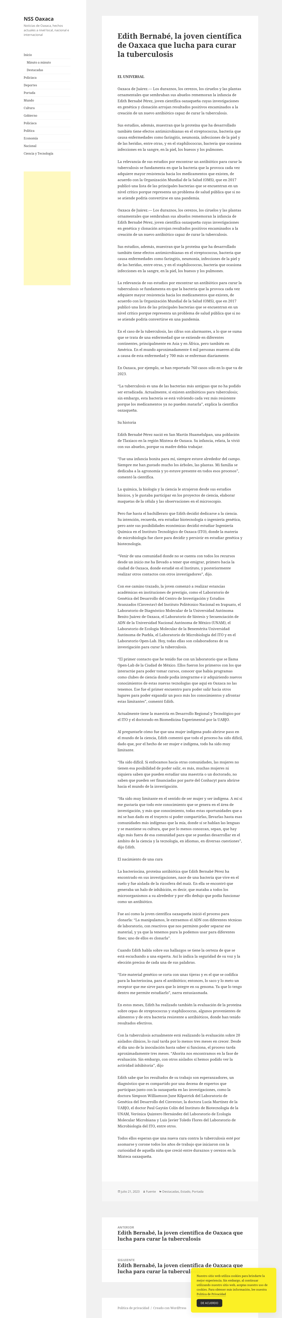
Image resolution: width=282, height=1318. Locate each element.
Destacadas (35, 70)
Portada (29, 93)
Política (29, 131)
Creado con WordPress (169, 1308)
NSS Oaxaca (39, 18)
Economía (31, 138)
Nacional (30, 146)
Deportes (30, 85)
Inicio (28, 55)
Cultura (29, 108)
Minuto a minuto (39, 62)
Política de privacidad (133, 1308)
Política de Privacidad (211, 1295)
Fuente (151, 1191)
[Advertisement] (47, 228)
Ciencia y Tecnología (38, 153)
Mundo (29, 100)
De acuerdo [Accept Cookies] (209, 1304)
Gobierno (30, 115)
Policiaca (30, 77)
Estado (185, 1191)
